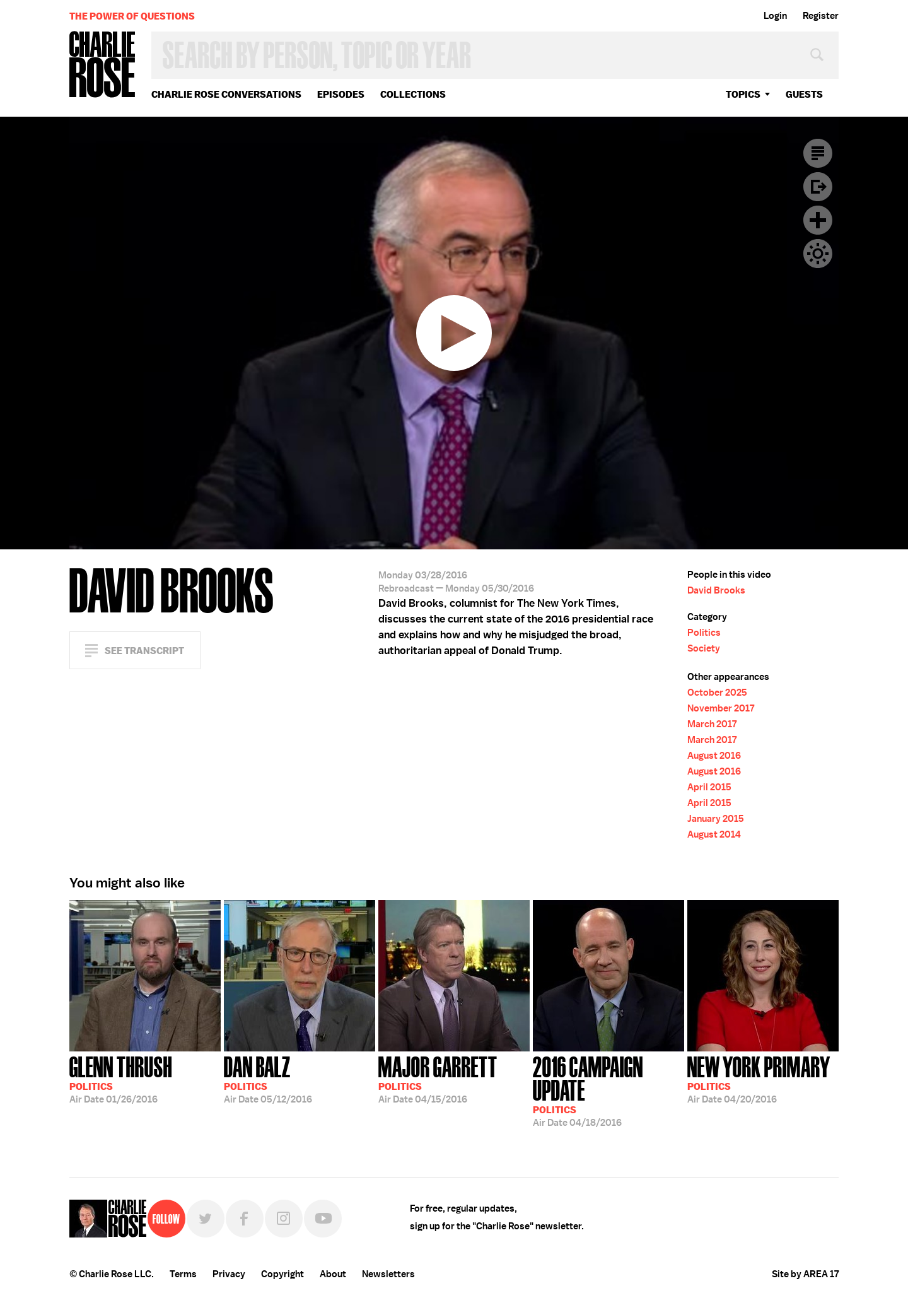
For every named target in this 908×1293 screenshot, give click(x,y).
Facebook (245, 1218)
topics (743, 94)
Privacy (228, 1274)
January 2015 (715, 818)
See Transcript (144, 651)
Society (703, 648)
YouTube (323, 1218)
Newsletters (388, 1274)
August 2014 (714, 834)
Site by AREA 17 (805, 1274)
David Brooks (716, 590)
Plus (817, 220)
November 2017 (720, 708)
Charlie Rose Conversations (226, 94)
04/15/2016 (438, 1078)
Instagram (284, 1218)
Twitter (205, 1218)
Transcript (817, 153)
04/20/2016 (758, 1078)
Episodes (340, 94)
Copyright (282, 1274)
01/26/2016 (120, 1078)
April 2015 (709, 787)
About (333, 1274)
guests (804, 94)
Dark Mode (817, 253)
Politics (704, 632)
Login (775, 15)
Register (821, 15)
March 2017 (711, 724)
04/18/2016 (608, 1090)
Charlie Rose (102, 65)
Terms (183, 1274)
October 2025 (717, 692)
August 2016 (714, 755)
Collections (413, 94)
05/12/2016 (268, 1078)
